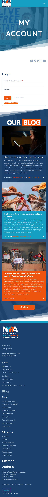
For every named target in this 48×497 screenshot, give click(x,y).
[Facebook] (3, 493)
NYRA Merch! (7, 455)
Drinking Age (6, 407)
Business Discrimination (19, 177)
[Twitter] (6, 493)
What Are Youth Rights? (10, 373)
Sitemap (8, 461)
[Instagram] (9, 493)
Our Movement (7, 379)
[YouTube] (11, 493)
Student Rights (30, 298)
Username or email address (14, 81)
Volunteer (5, 436)
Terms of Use (6, 345)
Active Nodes (7, 452)
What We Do (6, 367)
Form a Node (6, 449)
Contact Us (6, 382)
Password (8, 89)
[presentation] (24, 140)
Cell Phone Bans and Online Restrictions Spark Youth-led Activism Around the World (22, 274)
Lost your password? (11, 103)
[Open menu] (44, 3)
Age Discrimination (8, 401)
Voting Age (6, 417)
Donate (4, 439)
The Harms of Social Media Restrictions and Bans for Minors (23, 215)
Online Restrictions (25, 236)
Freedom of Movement (33, 177)
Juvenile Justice (7, 423)
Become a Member (9, 446)
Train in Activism (8, 443)
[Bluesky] (14, 493)
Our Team (5, 376)
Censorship (15, 236)
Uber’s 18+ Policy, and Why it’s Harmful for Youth (23, 157)
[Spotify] (17, 493)
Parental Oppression (9, 420)
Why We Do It (7, 370)
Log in (8, 98)
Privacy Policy (7, 349)
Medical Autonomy (8, 411)
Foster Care (6, 426)
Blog (5, 391)
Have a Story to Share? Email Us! (13, 385)
